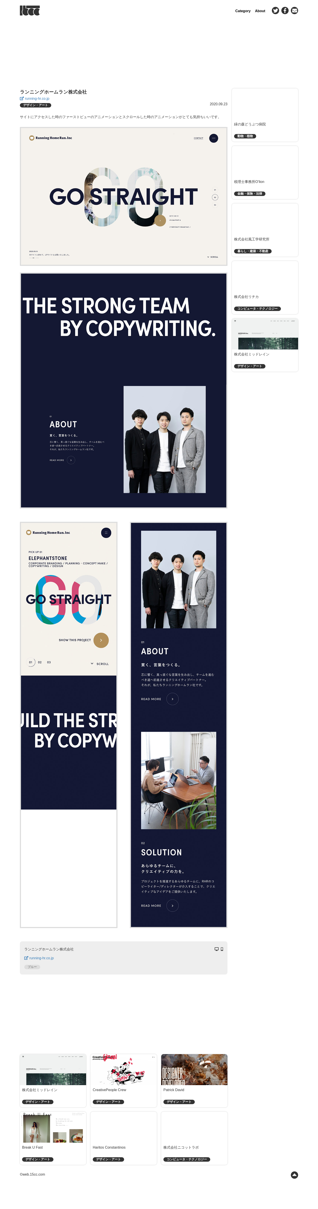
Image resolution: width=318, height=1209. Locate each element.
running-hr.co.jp (37, 98)
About (260, 11)
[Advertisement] (159, 52)
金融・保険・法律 (249, 193)
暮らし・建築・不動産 (252, 251)
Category (242, 11)
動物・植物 (245, 136)
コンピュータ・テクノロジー (187, 1159)
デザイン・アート (35, 105)
